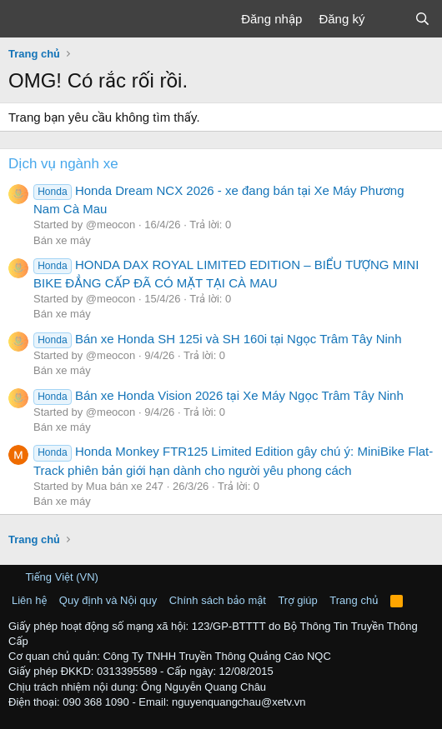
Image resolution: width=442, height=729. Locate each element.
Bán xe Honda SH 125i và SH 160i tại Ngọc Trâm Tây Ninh (217, 339)
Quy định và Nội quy (108, 600)
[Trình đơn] (23, 19)
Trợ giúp (297, 600)
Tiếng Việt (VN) (55, 577)
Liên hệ (29, 600)
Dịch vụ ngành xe (63, 164)
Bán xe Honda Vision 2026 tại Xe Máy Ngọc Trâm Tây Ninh (218, 395)
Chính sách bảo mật (217, 600)
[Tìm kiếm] (422, 18)
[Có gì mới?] (389, 18)
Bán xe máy (62, 240)
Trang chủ (353, 600)
